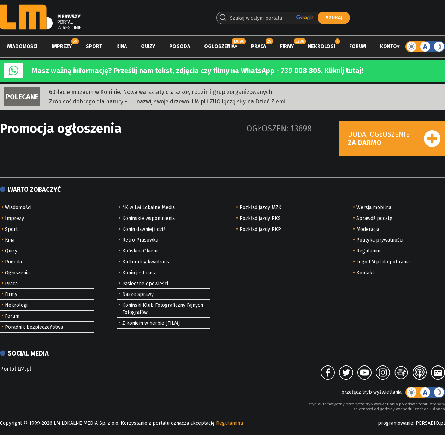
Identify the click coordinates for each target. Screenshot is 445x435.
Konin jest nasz (139, 273)
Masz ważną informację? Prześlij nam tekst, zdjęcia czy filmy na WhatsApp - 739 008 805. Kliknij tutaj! (197, 70)
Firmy (287, 46)
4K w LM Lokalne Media (148, 207)
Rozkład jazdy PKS (260, 218)
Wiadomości (22, 46)
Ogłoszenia (219, 46)
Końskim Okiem (140, 251)
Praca (258, 46)
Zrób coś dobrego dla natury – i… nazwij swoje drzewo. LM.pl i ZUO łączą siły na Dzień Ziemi (167, 101)
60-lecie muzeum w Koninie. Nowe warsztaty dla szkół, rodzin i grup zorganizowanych (160, 92)
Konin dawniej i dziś (144, 229)
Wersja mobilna (373, 207)
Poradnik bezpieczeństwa (34, 327)
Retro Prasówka (140, 240)
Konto (388, 46)
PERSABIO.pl (430, 423)
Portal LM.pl (15, 368)
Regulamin (368, 251)
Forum (357, 46)
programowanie (395, 423)
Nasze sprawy (138, 294)
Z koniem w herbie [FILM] (151, 323)
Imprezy (62, 46)
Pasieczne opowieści (145, 284)
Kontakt (365, 273)
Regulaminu (229, 423)
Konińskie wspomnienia (148, 218)
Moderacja (367, 229)
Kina (121, 46)
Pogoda (179, 46)
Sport (94, 46)
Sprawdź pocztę (374, 218)
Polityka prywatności (379, 240)
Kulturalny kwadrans (145, 262)
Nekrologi (321, 46)
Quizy (148, 46)
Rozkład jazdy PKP (260, 229)
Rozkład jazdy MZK (260, 207)
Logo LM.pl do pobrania (383, 262)
